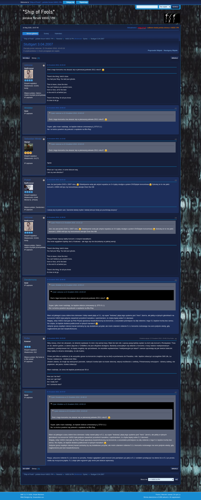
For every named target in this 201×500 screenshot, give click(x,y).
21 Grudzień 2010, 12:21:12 (56, 180)
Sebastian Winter (33, 138)
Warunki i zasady (166, 494)
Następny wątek (171, 50)
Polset (27, 180)
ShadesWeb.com (38, 497)
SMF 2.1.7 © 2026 (26, 494)
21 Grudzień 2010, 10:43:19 (56, 65)
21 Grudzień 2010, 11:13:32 (56, 138)
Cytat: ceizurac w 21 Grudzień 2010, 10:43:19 (67, 113)
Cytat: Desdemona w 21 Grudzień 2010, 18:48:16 (69, 397)
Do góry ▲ (177, 494)
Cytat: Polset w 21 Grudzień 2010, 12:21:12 (66, 223)
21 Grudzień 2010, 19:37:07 (56, 392)
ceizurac (28, 65)
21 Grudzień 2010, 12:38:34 (56, 217)
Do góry (26, 468)
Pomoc (158, 494)
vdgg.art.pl (142, 28)
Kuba (27, 338)
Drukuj (175, 58)
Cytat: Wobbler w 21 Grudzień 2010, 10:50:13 (67, 285)
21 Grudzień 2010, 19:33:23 (56, 338)
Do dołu (26, 58)
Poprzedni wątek (155, 50)
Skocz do (144, 479)
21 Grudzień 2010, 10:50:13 (56, 108)
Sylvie (85, 39)
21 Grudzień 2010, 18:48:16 (56, 279)
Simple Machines (38, 494)
